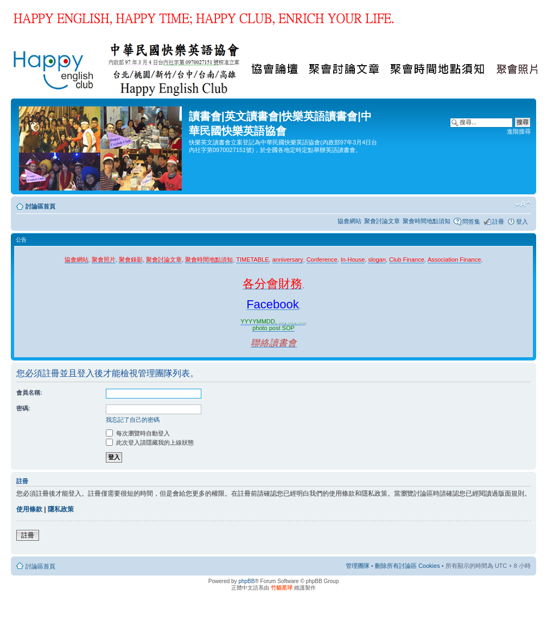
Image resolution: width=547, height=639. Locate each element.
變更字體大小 (523, 204)
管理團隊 (358, 565)
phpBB (246, 581)
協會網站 (349, 221)
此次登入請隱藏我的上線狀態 (150, 442)
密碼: (23, 408)
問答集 (471, 221)
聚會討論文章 (382, 221)
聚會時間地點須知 (426, 221)
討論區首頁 (40, 206)
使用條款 (29, 509)
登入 (522, 221)
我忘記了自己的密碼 (133, 419)
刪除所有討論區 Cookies (407, 565)
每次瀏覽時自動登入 (138, 433)
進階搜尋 (519, 131)
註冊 (498, 221)
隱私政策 (61, 509)
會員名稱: (29, 392)
